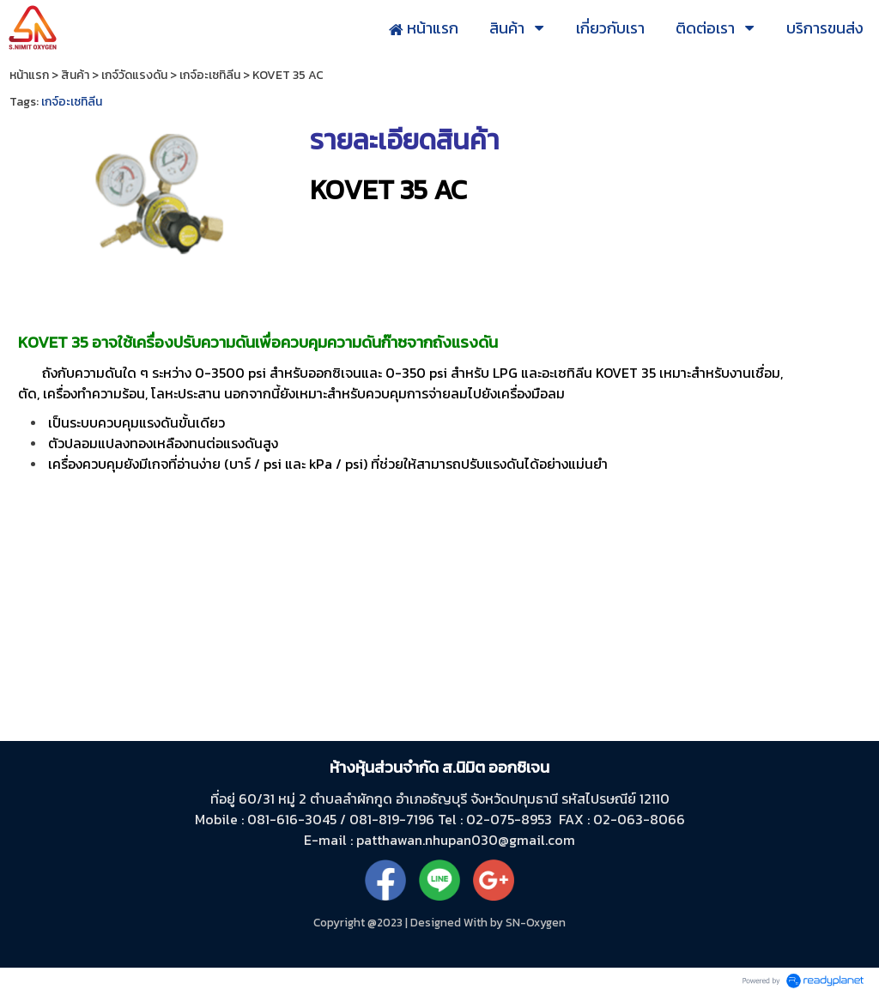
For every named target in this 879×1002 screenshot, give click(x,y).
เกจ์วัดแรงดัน (134, 75)
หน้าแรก (29, 75)
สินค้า (75, 75)
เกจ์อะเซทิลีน (209, 75)
